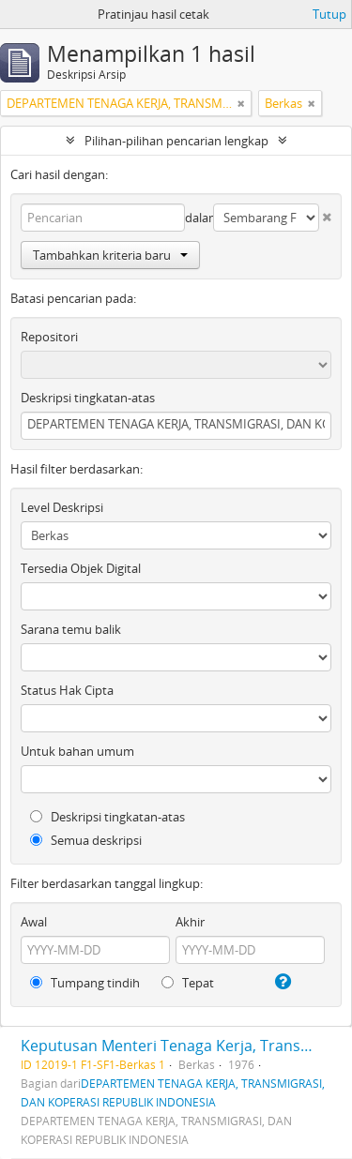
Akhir (190, 921)
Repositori (49, 336)
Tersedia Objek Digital (81, 568)
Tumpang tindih (85, 982)
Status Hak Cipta (67, 690)
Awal (34, 921)
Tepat (187, 982)
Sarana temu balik (71, 629)
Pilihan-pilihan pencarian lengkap (176, 140)
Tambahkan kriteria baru (110, 255)
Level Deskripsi (62, 507)
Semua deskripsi (86, 840)
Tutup (329, 14)
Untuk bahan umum (77, 751)
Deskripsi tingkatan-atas (88, 397)
